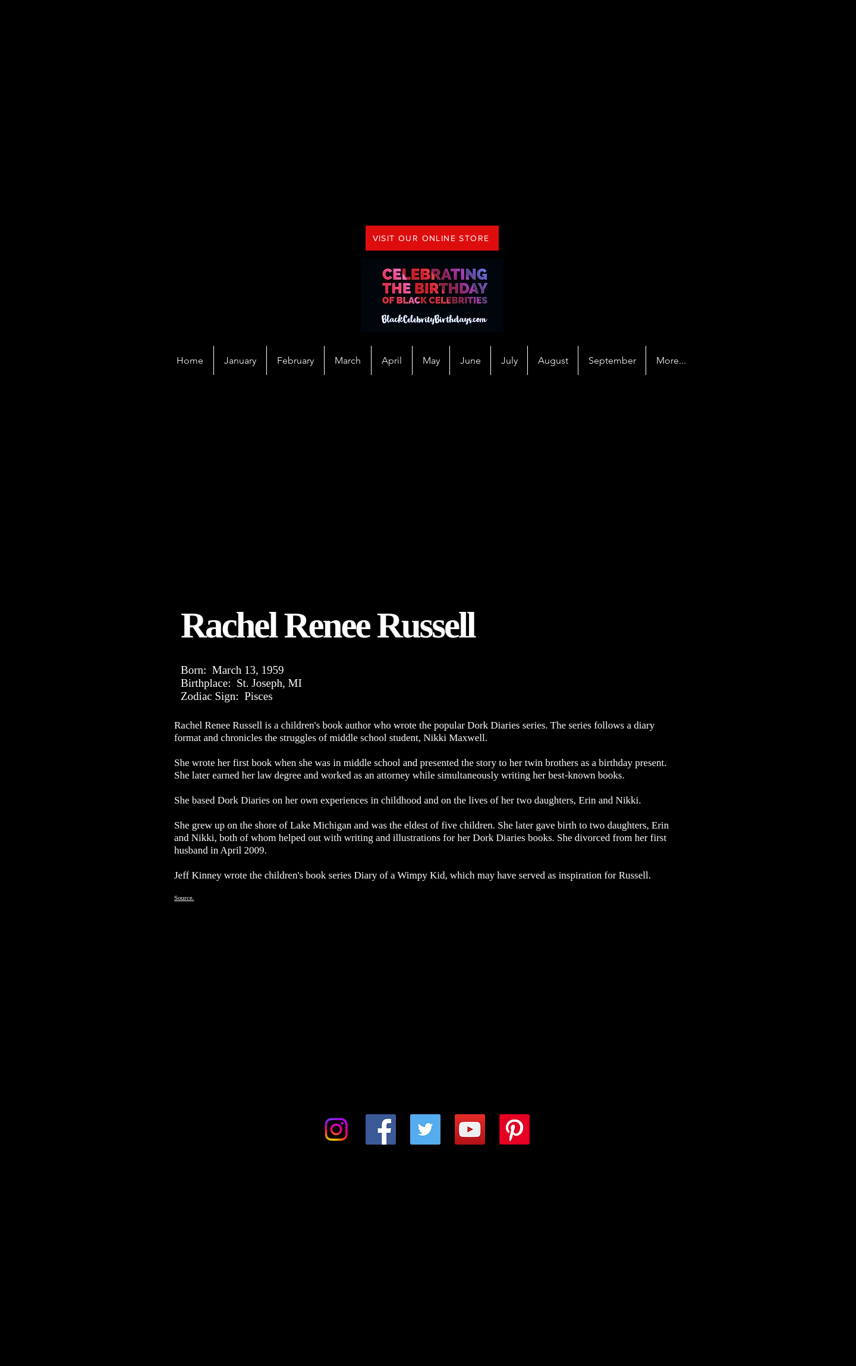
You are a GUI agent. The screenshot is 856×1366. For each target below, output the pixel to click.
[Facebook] (381, 1129)
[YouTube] (470, 1129)
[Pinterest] (514, 1129)
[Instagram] (336, 1129)
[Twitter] (425, 1129)
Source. (184, 897)
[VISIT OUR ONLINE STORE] (432, 238)
